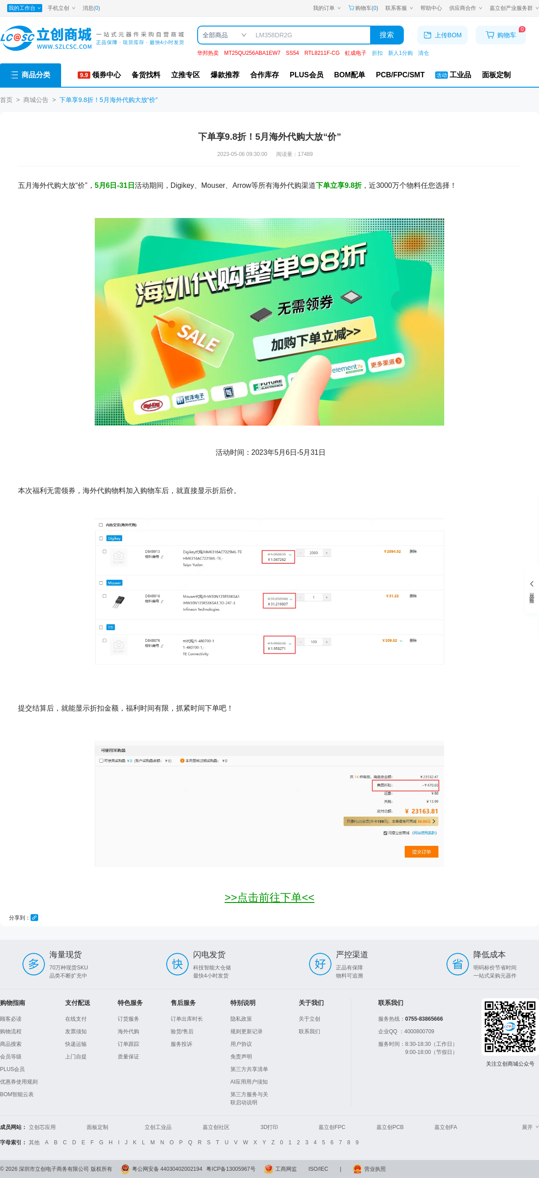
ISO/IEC (318, 1169)
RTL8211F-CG (322, 53)
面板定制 (97, 1127)
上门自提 (76, 1057)
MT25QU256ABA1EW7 (252, 53)
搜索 (387, 35)
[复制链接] (34, 917)
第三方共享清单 (249, 1069)
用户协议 (241, 1044)
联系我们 (309, 1031)
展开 (530, 1127)
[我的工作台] (24, 8)
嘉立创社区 (216, 1127)
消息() (91, 8)
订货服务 (128, 1019)
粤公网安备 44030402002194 (167, 1169)
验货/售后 (182, 1031)
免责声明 (241, 1057)
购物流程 (11, 1031)
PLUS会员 (12, 1069)
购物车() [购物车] (363, 8)
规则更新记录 (246, 1031)
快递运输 (76, 1044)
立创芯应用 (42, 1127)
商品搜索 (11, 1044)
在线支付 (76, 1019)
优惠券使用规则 (19, 1082)
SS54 (292, 53)
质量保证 (128, 1057)
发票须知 (76, 1031)
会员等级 (11, 1057)
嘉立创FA (445, 1127)
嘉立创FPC (331, 1127)
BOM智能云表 (17, 1094)
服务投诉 (181, 1044)
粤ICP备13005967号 (230, 1169)
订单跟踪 (128, 1044)
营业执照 (375, 1169)
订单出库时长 (187, 1019)
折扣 (377, 53)
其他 (34, 1142)
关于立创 (309, 1019)
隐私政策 (241, 1019)
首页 (6, 99)
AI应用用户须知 (249, 1082)
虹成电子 (356, 53)
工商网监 (286, 1169)
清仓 (423, 53)
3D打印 (269, 1127)
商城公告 (36, 99)
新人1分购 (400, 53)
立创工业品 (158, 1127)
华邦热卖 (208, 53)
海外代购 (128, 1031)
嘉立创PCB (390, 1127)
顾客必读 (11, 1019)
